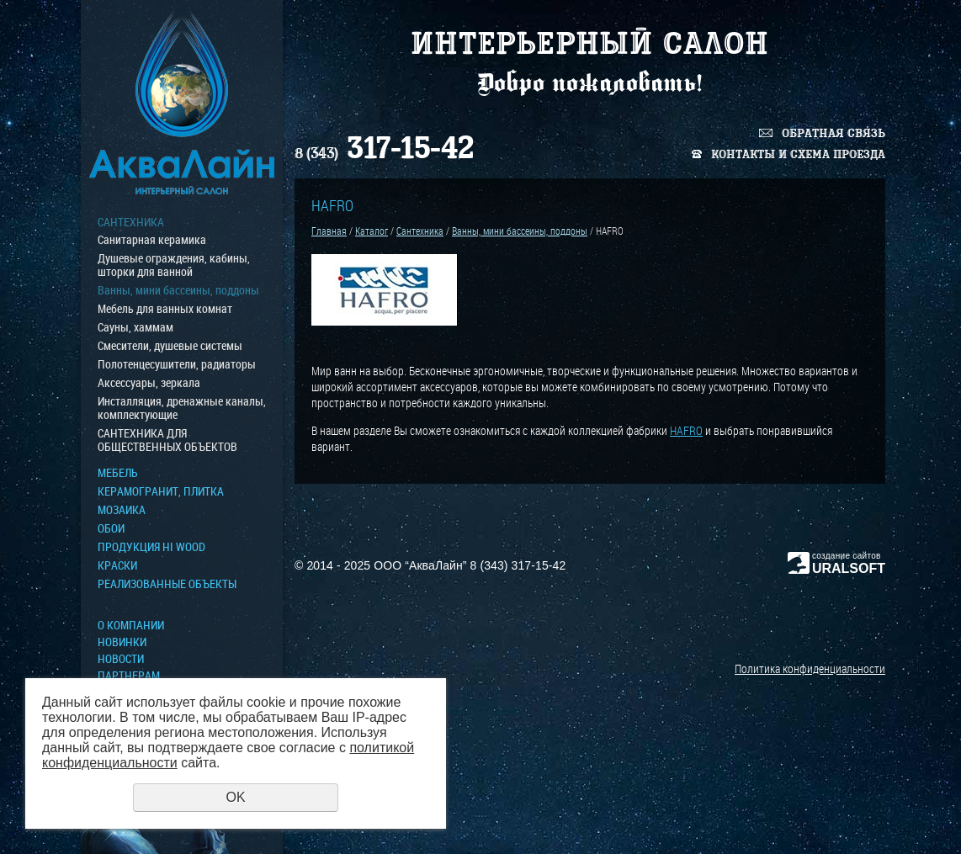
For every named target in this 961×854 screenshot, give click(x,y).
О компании (131, 625)
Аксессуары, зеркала (149, 383)
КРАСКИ (117, 565)
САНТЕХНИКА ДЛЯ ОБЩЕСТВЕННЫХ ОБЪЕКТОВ (167, 440)
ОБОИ (111, 528)
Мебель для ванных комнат (165, 309)
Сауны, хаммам (135, 327)
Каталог (371, 230)
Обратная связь (833, 133)
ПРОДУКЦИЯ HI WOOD (151, 547)
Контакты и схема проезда (798, 154)
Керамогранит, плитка (161, 491)
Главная (329, 230)
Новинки (122, 642)
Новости (121, 659)
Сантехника (131, 222)
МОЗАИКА (122, 510)
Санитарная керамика (152, 240)
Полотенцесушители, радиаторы (177, 364)
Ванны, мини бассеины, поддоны (178, 290)
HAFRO (686, 430)
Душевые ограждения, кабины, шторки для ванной (174, 265)
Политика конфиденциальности (810, 668)
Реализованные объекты (167, 584)
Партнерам (129, 675)
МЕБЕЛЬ (118, 473)
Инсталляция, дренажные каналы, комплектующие (182, 408)
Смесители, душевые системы (170, 346)
